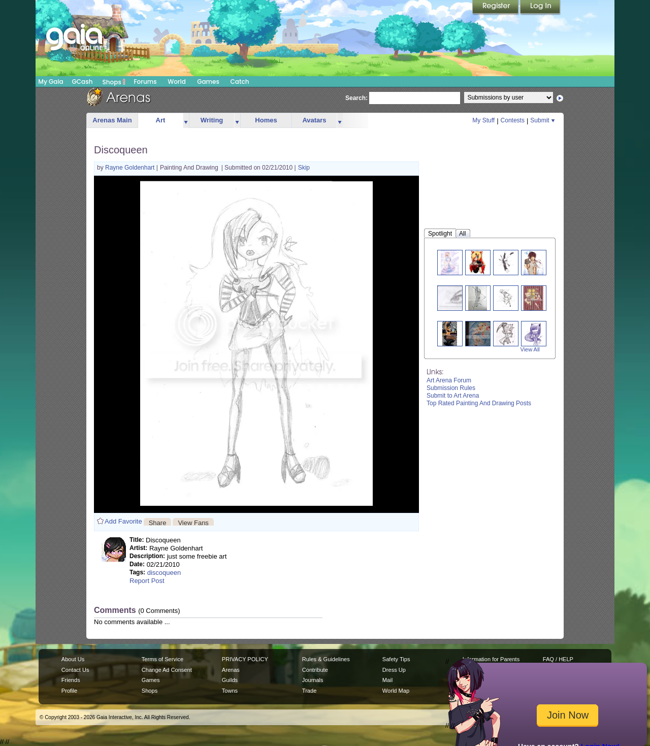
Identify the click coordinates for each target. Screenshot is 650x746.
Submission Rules (451, 388)
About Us (72, 659)
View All (530, 349)
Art (161, 120)
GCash (82, 81)
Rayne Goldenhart (130, 167)
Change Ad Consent (167, 670)
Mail (387, 680)
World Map (395, 691)
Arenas (231, 670)
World (177, 81)
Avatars (314, 120)
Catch (240, 81)
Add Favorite (123, 521)
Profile (69, 691)
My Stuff (483, 120)
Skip (304, 167)
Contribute (315, 670)
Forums (145, 81)
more (186, 120)
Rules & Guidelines (326, 659)
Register (496, 7)
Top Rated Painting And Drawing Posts (479, 403)
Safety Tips (396, 659)
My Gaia (50, 81)
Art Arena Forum (449, 380)
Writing (212, 120)
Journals (312, 680)
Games (208, 81)
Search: (356, 98)
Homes (266, 120)
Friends (70, 680)
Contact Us (75, 670)
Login (540, 7)
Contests (513, 120)
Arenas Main (112, 120)
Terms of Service (162, 659)
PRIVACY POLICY (245, 659)
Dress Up (394, 670)
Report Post (147, 581)
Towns (230, 691)
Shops (114, 82)
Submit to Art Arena (453, 395)
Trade (309, 691)
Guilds (230, 680)
